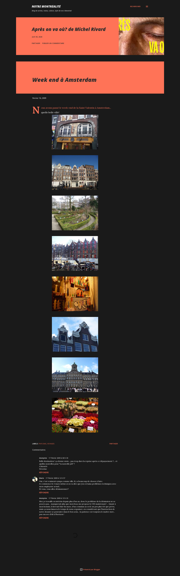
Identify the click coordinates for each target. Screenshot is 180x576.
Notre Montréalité (46, 6)
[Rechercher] (135, 6)
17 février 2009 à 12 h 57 (55, 478)
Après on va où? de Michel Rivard (69, 29)
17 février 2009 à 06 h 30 (58, 458)
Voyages (50, 444)
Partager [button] (36, 43)
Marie (41, 478)
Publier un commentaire (53, 43)
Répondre (44, 472)
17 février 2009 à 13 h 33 (58, 498)
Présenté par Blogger (90, 569)
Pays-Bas (42, 444)
